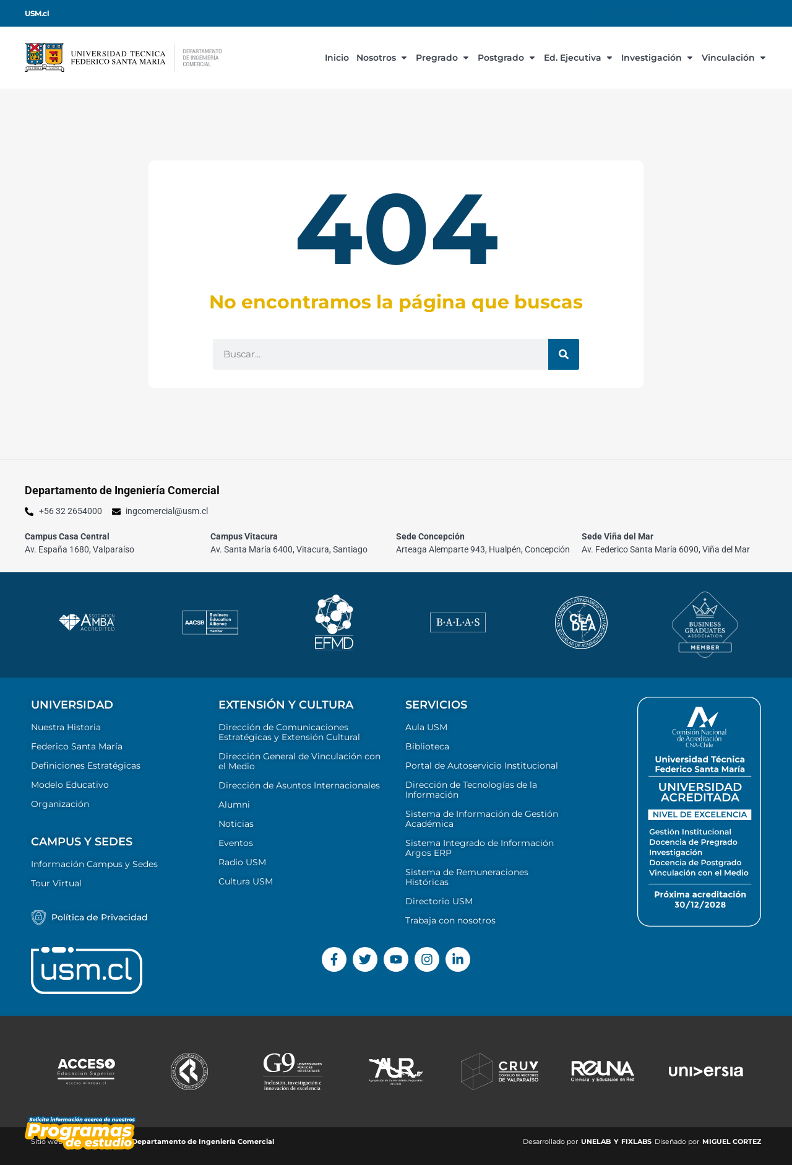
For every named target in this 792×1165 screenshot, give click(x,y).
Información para (636, 13)
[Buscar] (563, 354)
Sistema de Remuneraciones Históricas (466, 877)
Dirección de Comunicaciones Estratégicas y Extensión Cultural (289, 732)
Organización (60, 803)
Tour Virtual (56, 883)
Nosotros (382, 57)
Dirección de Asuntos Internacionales (299, 785)
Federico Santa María (77, 746)
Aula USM (426, 727)
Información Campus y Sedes (94, 864)
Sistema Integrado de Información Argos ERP (479, 847)
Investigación (657, 57)
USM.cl (37, 13)
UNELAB (596, 1141)
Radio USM (242, 862)
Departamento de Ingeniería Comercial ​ (204, 1141)
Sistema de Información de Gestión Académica (481, 818)
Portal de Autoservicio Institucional (481, 765)
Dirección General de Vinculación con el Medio (299, 761)
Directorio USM (439, 901)
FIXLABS (636, 1141)
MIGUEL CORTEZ (731, 1141)
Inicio (337, 57)
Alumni (234, 804)
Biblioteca (427, 746)
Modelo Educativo (70, 784)
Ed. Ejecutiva (579, 57)
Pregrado (443, 57)
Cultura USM (245, 881)
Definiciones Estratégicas (85, 765)
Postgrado (507, 57)
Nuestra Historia (66, 727)
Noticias (236, 823)
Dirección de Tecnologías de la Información (471, 789)
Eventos (235, 843)
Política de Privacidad (99, 917)
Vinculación (734, 57)
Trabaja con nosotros (450, 920)
